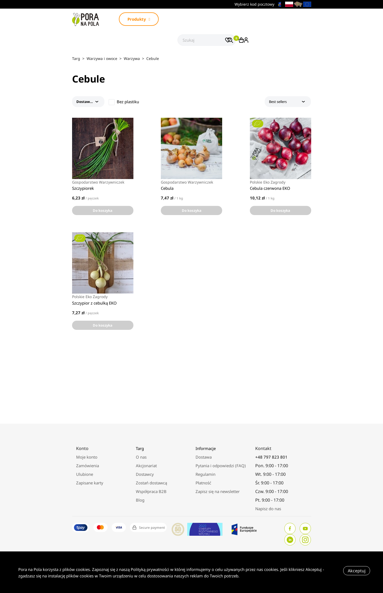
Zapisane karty (89, 482)
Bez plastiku (128, 101)
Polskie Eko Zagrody (267, 182)
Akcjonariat (146, 465)
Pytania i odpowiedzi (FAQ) (221, 465)
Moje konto (86, 457)
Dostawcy (145, 474)
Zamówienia (87, 465)
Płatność (203, 482)
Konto (82, 448)
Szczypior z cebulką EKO (94, 303)
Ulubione (84, 474)
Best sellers (288, 101)
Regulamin (205, 474)
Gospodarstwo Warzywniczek (98, 182)
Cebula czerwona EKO (270, 188)
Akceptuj (357, 571)
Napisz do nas (268, 508)
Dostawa (204, 457)
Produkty (138, 19)
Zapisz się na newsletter (218, 491)
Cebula (167, 188)
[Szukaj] (207, 40)
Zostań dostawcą (151, 482)
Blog (140, 500)
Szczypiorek (83, 188)
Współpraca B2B (151, 491)
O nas (141, 457)
